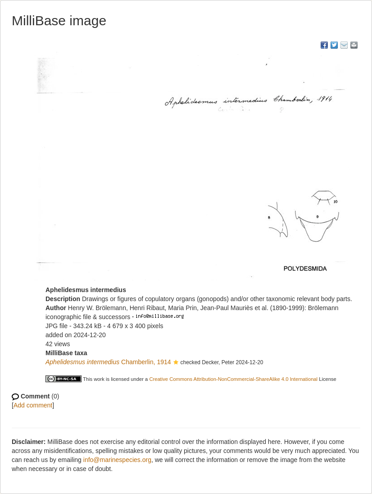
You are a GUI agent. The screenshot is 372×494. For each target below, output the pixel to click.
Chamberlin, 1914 (108, 362)
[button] (176, 363)
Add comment (33, 405)
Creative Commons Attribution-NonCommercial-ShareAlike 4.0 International (233, 379)
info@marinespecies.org (117, 459)
